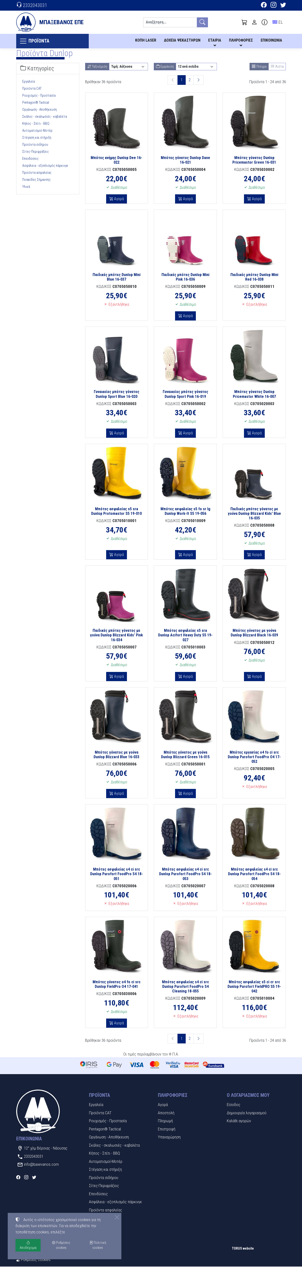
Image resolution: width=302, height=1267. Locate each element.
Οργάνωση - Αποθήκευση (39, 110)
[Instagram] (273, 5)
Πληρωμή (165, 1121)
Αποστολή (166, 1113)
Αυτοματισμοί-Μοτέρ (37, 131)
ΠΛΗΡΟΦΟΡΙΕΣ (241, 40)
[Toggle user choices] (254, 22)
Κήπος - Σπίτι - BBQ (35, 124)
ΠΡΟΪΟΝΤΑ (40, 41)
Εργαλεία (28, 82)
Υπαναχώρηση (169, 1137)
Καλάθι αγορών (239, 1121)
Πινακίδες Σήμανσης (36, 180)
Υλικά (26, 187)
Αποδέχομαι (28, 1245)
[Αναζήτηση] (170, 22)
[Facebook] (264, 5)
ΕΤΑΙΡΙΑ (214, 40)
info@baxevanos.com (41, 1164)
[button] (244, 22)
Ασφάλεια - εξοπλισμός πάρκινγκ (45, 166)
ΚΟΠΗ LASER (145, 40)
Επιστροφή (166, 1129)
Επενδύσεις (30, 159)
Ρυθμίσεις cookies (33, 1260)
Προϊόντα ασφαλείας (37, 173)
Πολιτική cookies (97, 1245)
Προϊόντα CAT (32, 89)
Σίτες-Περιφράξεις (35, 152)
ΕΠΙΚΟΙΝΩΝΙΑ (271, 40)
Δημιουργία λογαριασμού (246, 1113)
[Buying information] (264, 22)
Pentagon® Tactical (35, 103)
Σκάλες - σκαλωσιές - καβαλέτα (44, 117)
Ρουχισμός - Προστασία (39, 96)
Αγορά (118, 199)
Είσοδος (233, 1105)
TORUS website (243, 1249)
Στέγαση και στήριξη (36, 138)
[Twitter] (283, 5)
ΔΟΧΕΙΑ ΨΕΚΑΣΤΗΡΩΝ (182, 40)
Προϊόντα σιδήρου (35, 145)
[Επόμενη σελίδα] (198, 80)
